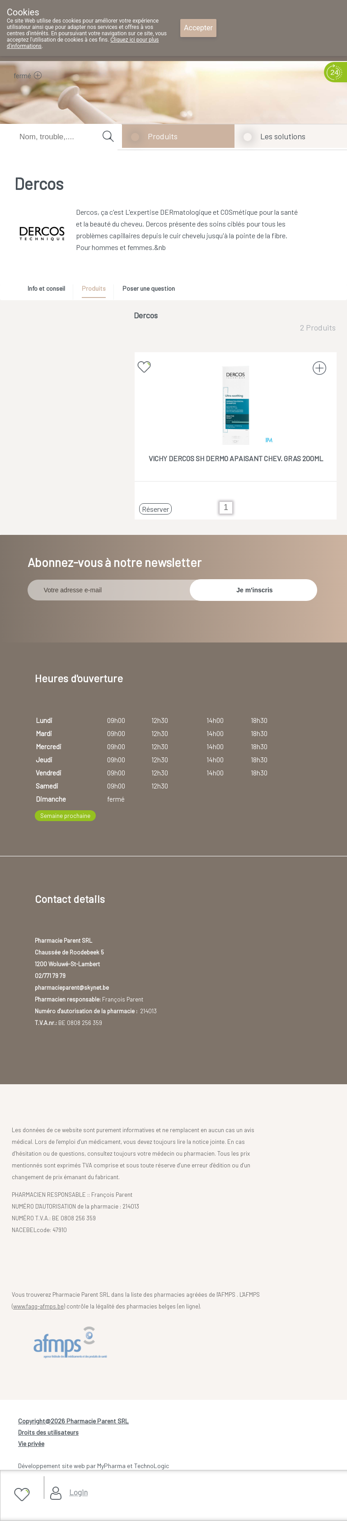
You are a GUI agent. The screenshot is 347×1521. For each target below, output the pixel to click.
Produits (163, 136)
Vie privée (31, 1443)
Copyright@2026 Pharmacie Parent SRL (73, 1421)
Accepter (198, 28)
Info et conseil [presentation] (46, 288)
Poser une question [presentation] (148, 288)
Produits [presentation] (94, 288)
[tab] (49, 290)
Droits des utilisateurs (48, 1432)
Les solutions (282, 136)
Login (78, 1492)
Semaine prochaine (65, 815)
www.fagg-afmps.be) (39, 1306)
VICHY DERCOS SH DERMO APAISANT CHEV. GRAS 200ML (236, 458)
